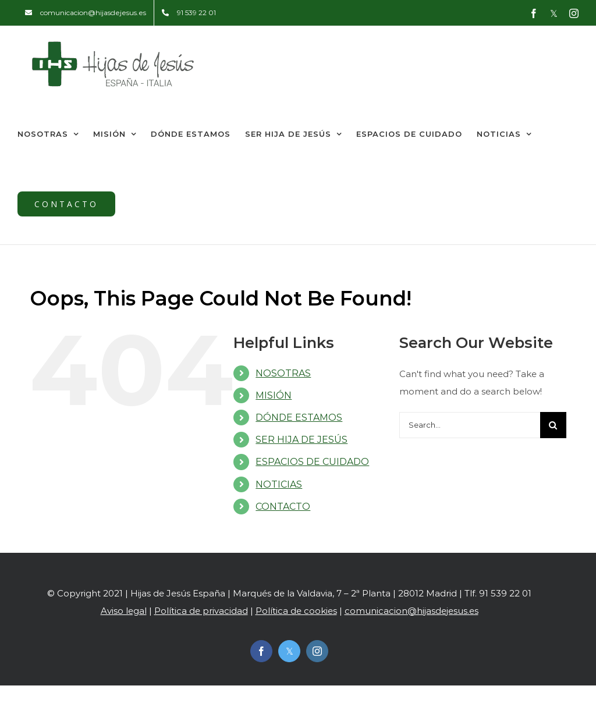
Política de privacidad (201, 610)
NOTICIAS (279, 484)
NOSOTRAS (283, 373)
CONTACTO (283, 506)
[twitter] (289, 651)
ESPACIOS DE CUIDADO (312, 461)
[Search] (553, 425)
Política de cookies (296, 610)
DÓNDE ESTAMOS (299, 417)
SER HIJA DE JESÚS (301, 439)
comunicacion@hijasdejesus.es (411, 610)
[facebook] (261, 651)
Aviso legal (124, 610)
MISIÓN (274, 395)
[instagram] (317, 651)
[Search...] (469, 425)
